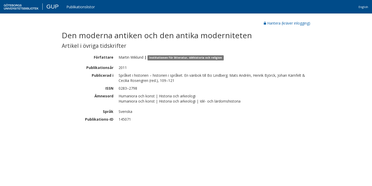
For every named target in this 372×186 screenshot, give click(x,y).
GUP (52, 6)
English (363, 7)
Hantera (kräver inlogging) (287, 23)
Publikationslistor (80, 6)
